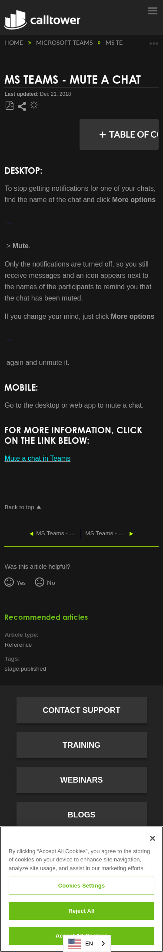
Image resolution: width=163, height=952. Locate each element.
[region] (81, 889)
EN (80, 943)
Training (81, 745)
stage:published (25, 668)
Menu (152, 10)
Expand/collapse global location (154, 40)
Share (22, 106)
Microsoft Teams (65, 42)
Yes (21, 582)
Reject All (81, 911)
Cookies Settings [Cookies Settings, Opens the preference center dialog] (81, 885)
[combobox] (87, 943)
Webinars (81, 780)
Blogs (81, 814)
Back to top (19, 507)
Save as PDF (9, 106)
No (51, 582)
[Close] (152, 838)
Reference (18, 644)
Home (14, 42)
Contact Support (81, 710)
